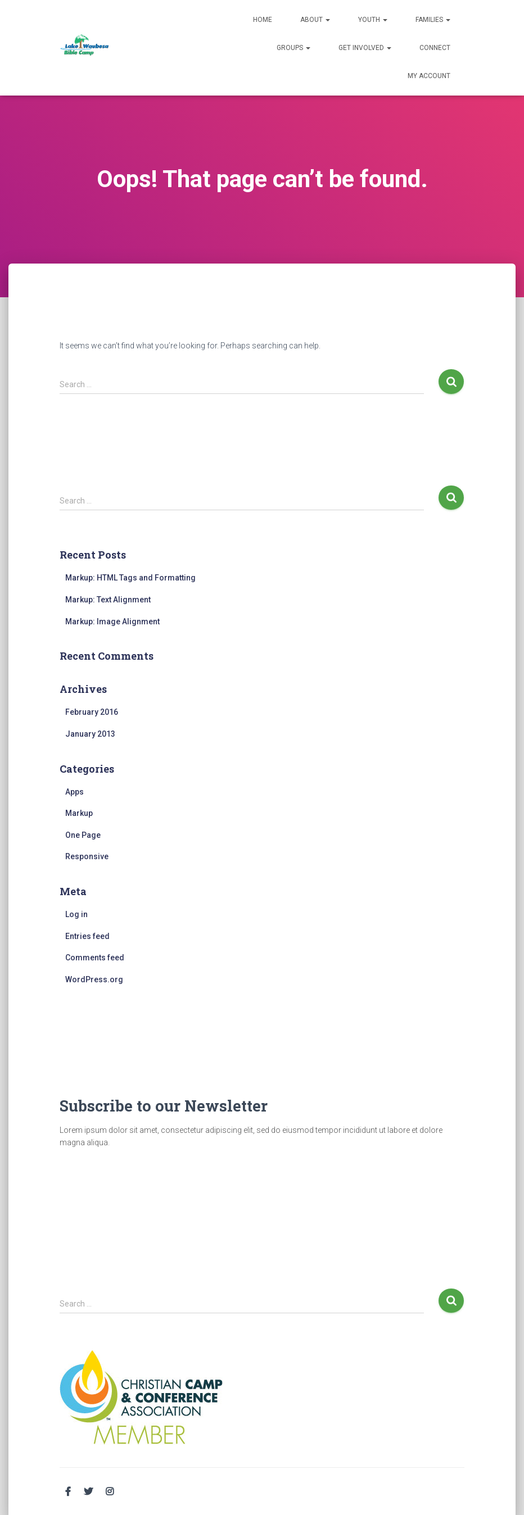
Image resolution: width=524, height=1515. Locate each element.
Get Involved (364, 48)
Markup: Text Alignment (108, 599)
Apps (74, 791)
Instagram (109, 1492)
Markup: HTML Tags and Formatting (130, 577)
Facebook (68, 1492)
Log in (76, 914)
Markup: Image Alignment (112, 621)
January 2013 (90, 733)
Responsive (87, 856)
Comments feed (94, 957)
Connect (434, 48)
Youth (372, 20)
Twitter (88, 1492)
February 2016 (91, 711)
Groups (293, 48)
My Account (429, 76)
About (315, 20)
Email (131, 1490)
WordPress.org (94, 979)
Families (432, 20)
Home (262, 20)
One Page (83, 835)
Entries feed (87, 936)
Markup (79, 813)
